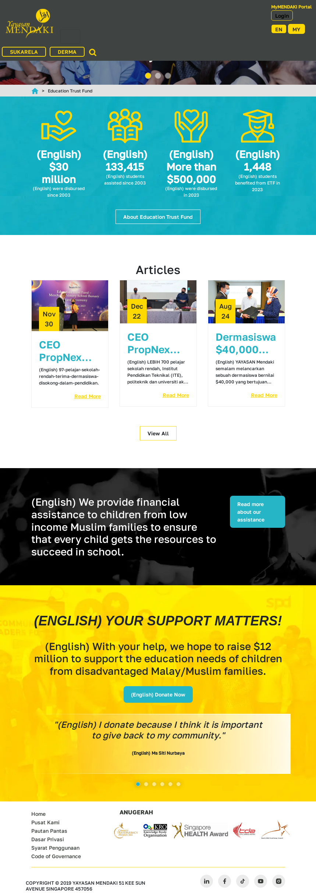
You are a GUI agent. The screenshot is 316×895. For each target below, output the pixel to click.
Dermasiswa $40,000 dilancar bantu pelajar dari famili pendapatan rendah (246, 343)
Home (38, 814)
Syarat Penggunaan (55, 848)
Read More (87, 396)
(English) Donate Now (158, 694)
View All (158, 433)
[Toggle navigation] (70, 36)
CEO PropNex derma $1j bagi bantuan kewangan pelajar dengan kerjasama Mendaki (152, 343)
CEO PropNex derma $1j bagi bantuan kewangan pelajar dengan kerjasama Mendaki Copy (64, 351)
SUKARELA (24, 52)
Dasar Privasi (47, 839)
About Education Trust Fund (158, 217)
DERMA (67, 52)
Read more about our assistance (250, 512)
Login (282, 16)
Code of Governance (56, 856)
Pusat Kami (45, 822)
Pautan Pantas (49, 831)
